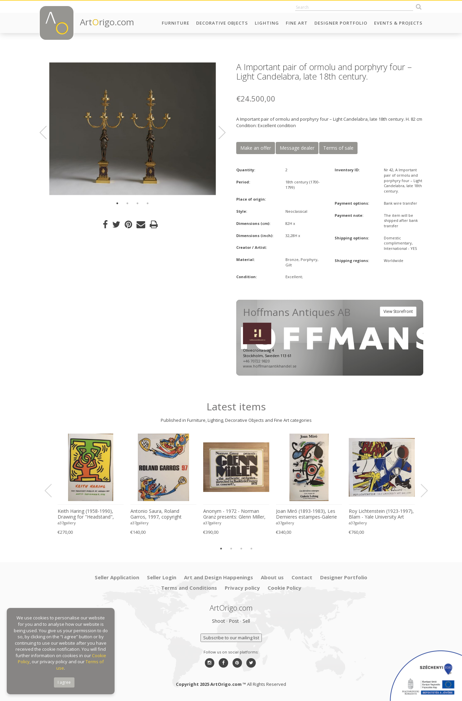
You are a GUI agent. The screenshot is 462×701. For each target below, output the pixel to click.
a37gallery (67, 522)
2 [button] (127, 203)
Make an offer (255, 148)
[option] (132, 128)
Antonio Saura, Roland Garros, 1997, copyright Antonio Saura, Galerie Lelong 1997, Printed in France (162, 514)
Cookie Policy (284, 587)
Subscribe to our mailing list (231, 638)
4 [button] (147, 203)
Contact (301, 577)
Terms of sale (338, 148)
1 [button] (117, 203)
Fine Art (297, 23)
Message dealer (297, 148)
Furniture (175, 23)
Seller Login (161, 577)
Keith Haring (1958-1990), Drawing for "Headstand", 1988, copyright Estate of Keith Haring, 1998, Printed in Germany (89, 514)
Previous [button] (47, 132)
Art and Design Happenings (218, 577)
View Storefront (398, 311)
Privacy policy (242, 587)
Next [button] (218, 132)
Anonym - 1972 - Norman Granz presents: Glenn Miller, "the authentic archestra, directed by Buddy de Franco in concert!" (234, 514)
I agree (64, 682)
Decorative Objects (222, 23)
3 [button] (137, 203)
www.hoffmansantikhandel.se (270, 366)
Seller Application (117, 577)
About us (272, 577)
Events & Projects (398, 23)
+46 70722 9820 (256, 360)
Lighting (267, 23)
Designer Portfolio (340, 23)
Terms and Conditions (189, 587)
